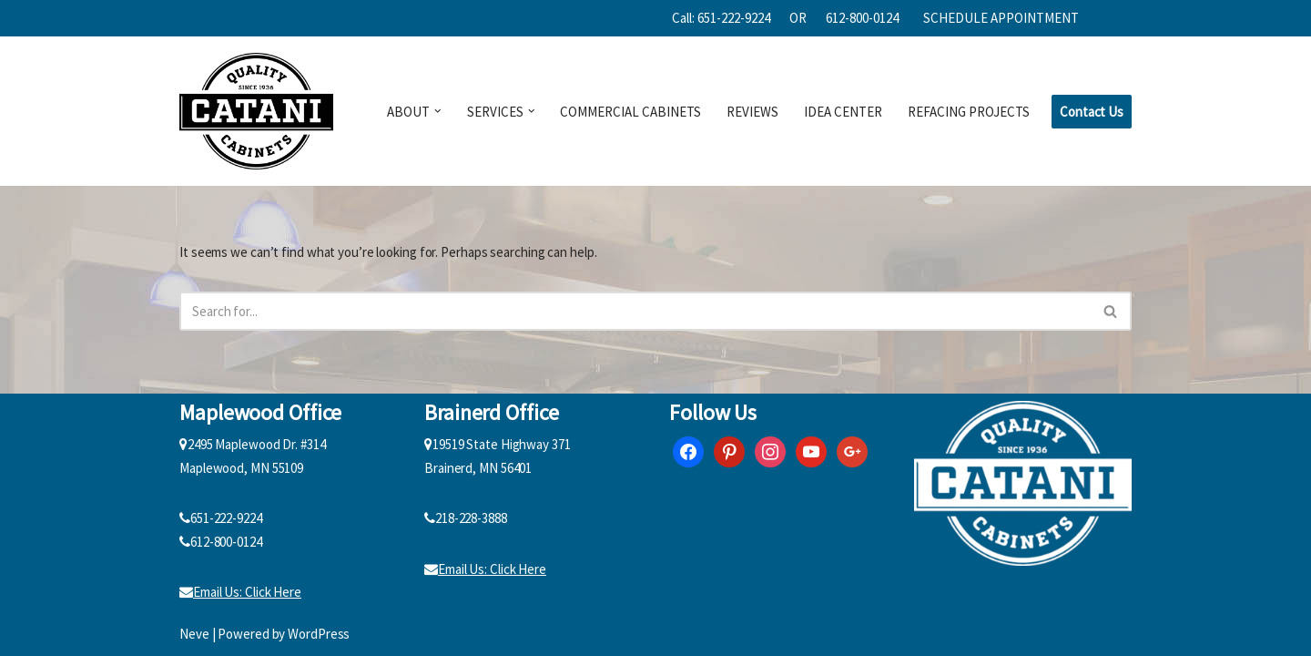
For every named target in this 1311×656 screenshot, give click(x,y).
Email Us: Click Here (240, 591)
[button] (438, 111)
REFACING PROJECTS (969, 111)
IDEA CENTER (843, 111)
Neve (194, 633)
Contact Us (1091, 111)
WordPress (319, 633)
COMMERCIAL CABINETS (630, 111)
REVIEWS (752, 111)
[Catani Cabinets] (256, 111)
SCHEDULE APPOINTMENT (1001, 17)
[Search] (635, 311)
